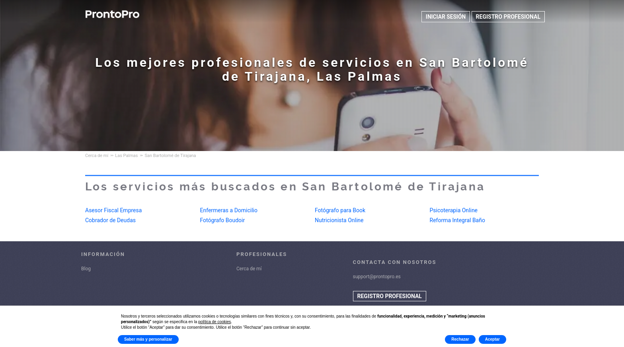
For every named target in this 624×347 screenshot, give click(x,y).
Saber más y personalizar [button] (148, 339)
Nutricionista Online (339, 220)
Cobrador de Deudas (110, 220)
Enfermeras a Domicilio (229, 210)
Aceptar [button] (492, 339)
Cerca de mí (249, 268)
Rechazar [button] (460, 339)
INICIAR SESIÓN (445, 17)
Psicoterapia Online (454, 210)
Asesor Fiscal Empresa (113, 210)
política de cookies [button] (214, 322)
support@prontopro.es (377, 276)
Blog (86, 268)
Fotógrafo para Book (340, 210)
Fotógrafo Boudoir (222, 220)
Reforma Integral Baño (457, 220)
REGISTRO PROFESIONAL (508, 17)
